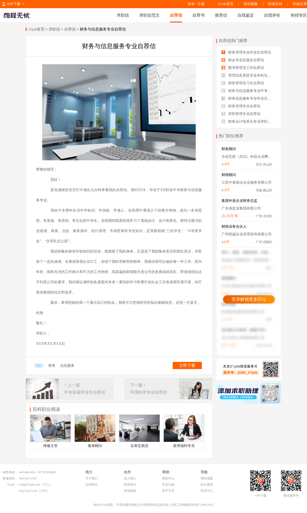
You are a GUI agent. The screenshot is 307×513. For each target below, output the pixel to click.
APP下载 (13, 4)
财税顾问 (229, 175)
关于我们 (91, 478)
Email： (12, 484)
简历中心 (207, 491)
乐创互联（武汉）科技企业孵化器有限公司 (247, 157)
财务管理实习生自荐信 (243, 83)
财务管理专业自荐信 (241, 106)
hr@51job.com (28, 491)
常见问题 (168, 484)
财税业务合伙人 (234, 226)
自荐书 (198, 15)
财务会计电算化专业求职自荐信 (249, 121)
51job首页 (36, 29)
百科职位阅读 (46, 409)
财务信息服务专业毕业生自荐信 (249, 98)
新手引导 (168, 491)
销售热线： (10, 472)
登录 (191, 4)
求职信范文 (149, 15)
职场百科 (275, 4)
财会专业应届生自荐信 (243, 60)
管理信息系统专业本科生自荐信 (249, 75)
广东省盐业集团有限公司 (241, 208)
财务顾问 (229, 149)
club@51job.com (29, 484)
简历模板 (251, 4)
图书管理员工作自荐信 (243, 68)
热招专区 (299, 15)
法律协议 (91, 484)
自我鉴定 (245, 15)
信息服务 (67, 366)
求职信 (123, 15)
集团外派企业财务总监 (239, 201)
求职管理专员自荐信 (241, 114)
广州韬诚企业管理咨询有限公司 (247, 234)
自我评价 (272, 15)
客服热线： (10, 478)
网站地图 (207, 478)
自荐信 (176, 15)
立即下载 (187, 365)
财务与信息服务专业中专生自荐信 (249, 91)
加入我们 (130, 478)
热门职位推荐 (231, 136)
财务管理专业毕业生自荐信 (246, 52)
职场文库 (300, 4)
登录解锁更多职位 (249, 299)
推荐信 (221, 15)
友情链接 (130, 491)
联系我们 (130, 484)
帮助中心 (168, 478)
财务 (52, 366)
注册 (201, 4)
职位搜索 (207, 484)
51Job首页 (225, 4)
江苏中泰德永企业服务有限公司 (247, 182)
